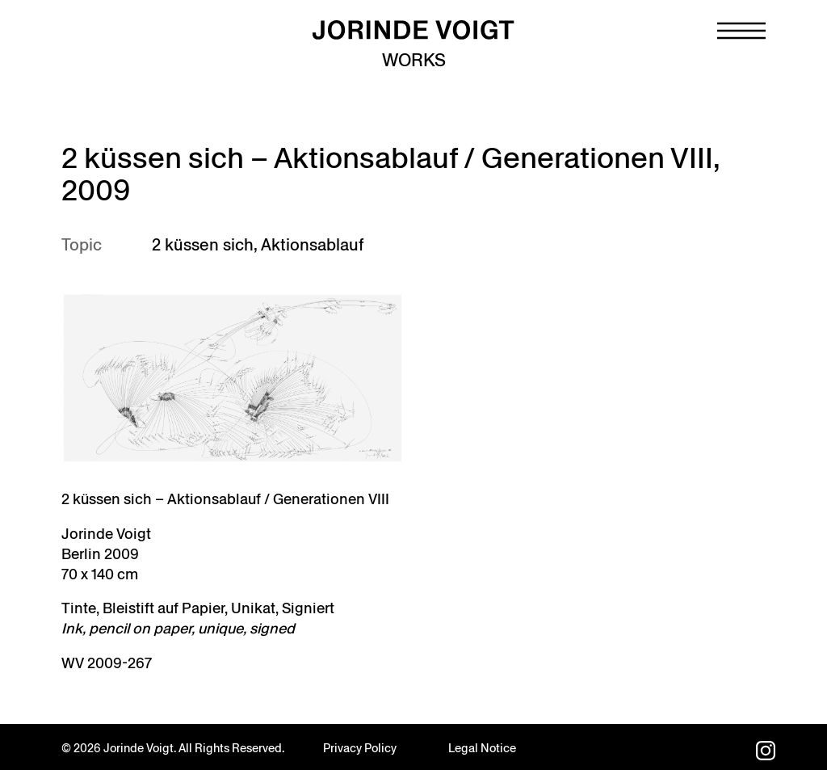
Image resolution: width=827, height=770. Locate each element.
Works (414, 60)
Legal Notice (482, 748)
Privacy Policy (360, 748)
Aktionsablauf (312, 245)
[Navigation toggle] (741, 30)
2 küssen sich (203, 245)
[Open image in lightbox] (232, 378)
